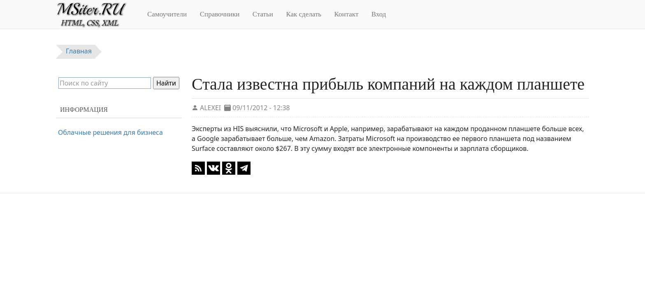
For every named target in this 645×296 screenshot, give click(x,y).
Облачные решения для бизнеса (110, 132)
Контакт (346, 14)
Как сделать (303, 14)
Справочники (220, 14)
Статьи (263, 14)
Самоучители (167, 14)
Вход (378, 14)
